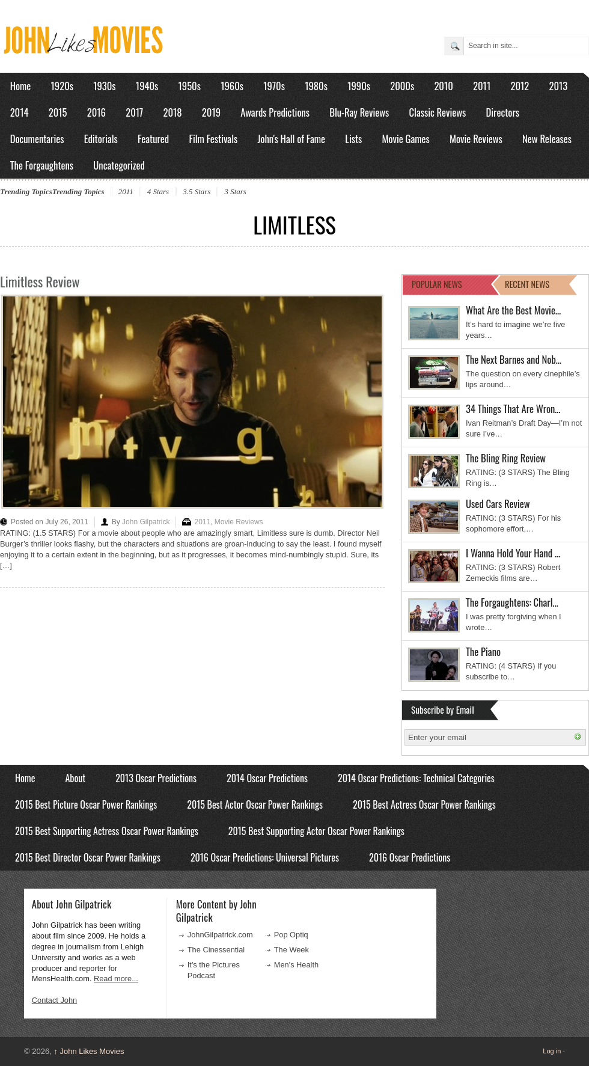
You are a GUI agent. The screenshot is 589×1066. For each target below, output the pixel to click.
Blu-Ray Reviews (359, 112)
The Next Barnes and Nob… (513, 359)
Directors (502, 112)
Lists (353, 138)
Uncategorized (119, 165)
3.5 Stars (196, 191)
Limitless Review (40, 281)
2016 (96, 112)
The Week (291, 949)
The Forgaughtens (41, 165)
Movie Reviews (476, 138)
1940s (147, 85)
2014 (19, 112)
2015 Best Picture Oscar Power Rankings (86, 804)
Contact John (54, 1000)
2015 (58, 112)
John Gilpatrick (145, 522)
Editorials (101, 138)
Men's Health (296, 964)
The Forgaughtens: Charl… (512, 602)
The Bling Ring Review (506, 457)
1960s (232, 85)
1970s (274, 85)
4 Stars (158, 191)
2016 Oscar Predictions (409, 857)
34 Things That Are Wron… (513, 408)
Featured (153, 138)
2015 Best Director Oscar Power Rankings (87, 857)
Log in (552, 1051)
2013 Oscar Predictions (156, 778)
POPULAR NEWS (437, 284)
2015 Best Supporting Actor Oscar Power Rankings (316, 831)
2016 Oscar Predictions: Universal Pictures (265, 857)
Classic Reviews (437, 112)
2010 (443, 85)
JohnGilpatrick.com (220, 934)
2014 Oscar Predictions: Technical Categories (416, 778)
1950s (190, 85)
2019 (211, 112)
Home (20, 85)
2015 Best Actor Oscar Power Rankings (255, 804)
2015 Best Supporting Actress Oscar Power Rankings (106, 831)
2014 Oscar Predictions (267, 778)
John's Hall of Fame (291, 138)
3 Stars (235, 191)
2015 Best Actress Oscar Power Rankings (424, 804)
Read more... (116, 978)
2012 (519, 85)
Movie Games (406, 138)
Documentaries (37, 138)
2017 (134, 112)
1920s (62, 85)
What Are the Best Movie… (513, 309)
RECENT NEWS (527, 284)
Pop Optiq (291, 934)
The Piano (483, 651)
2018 (172, 112)
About (75, 778)
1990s (358, 85)
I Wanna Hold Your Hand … (513, 552)
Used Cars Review (498, 503)
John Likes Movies (88, 1051)
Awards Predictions (275, 112)
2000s (402, 85)
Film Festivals (213, 138)
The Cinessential (216, 949)
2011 (481, 85)
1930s (104, 85)
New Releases (547, 138)
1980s (316, 85)
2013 (558, 85)
